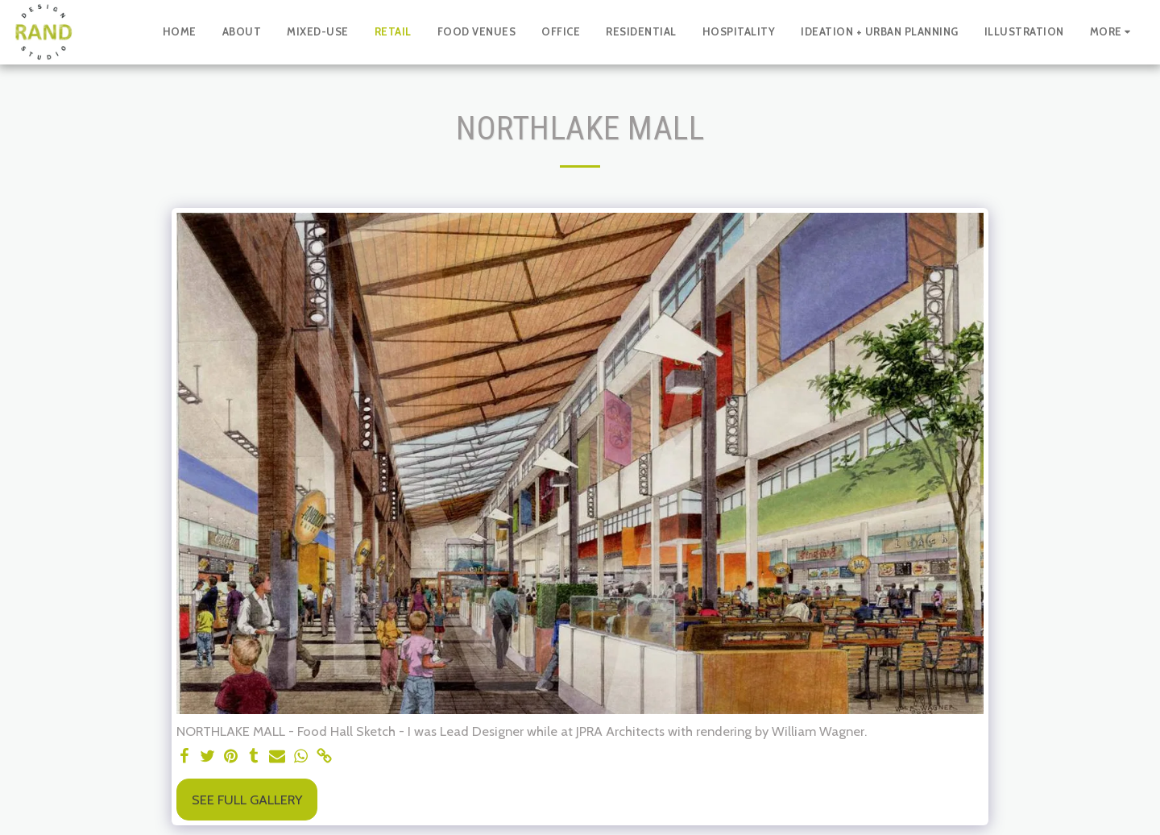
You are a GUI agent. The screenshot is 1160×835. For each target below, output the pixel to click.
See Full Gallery (247, 799)
